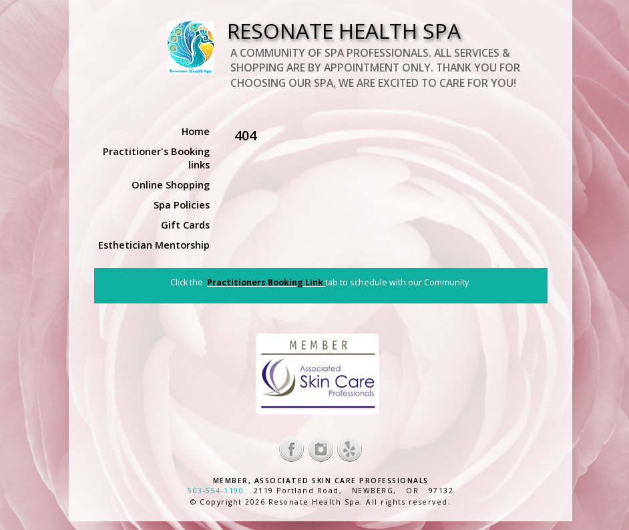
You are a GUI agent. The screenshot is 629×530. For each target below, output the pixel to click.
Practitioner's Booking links (156, 157)
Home (196, 131)
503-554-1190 (216, 490)
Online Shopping (171, 184)
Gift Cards (185, 224)
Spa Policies (182, 204)
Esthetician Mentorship (154, 244)
